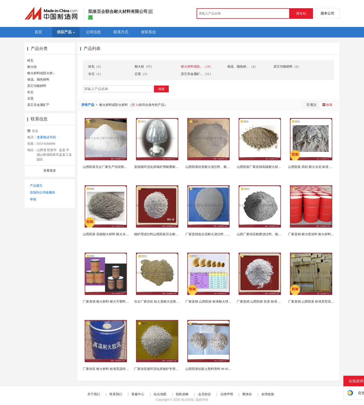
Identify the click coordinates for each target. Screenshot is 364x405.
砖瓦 (30, 60)
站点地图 (160, 394)
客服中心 (137, 394)
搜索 (161, 89)
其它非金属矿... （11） (197, 74)
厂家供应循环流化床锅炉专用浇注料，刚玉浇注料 (169, 369)
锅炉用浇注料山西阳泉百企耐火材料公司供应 (166, 234)
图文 (311, 105)
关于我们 (93, 394)
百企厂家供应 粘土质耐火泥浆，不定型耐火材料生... (170, 301)
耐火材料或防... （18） (197, 66)
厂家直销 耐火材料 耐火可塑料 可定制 (109, 301)
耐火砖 (32, 67)
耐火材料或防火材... (41, 73)
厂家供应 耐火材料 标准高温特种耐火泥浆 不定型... (118, 369)
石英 (30, 98)
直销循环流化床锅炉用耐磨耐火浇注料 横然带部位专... (172, 167)
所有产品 (88, 105)
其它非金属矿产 (38, 105)
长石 (30, 92)
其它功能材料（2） (287, 66)
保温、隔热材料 (38, 79)
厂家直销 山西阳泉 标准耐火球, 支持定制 (214, 301)
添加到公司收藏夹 (42, 192)
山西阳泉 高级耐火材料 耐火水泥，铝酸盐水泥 (115, 234)
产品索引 (36, 185)
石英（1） (142, 74)
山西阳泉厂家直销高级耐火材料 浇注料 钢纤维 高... (272, 167)
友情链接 (267, 394)
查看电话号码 (46, 137)
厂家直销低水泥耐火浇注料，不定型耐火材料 (217, 234)
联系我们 (116, 394)
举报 (33, 199)
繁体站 (247, 394)
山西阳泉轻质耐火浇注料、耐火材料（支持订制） (220, 167)
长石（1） (95, 74)
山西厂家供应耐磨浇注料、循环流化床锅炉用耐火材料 (275, 234)
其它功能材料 (36, 86)
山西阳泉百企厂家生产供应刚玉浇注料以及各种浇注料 (121, 167)
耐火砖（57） (144, 66)
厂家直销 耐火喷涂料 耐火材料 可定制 (314, 234)
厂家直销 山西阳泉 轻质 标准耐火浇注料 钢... (268, 301)
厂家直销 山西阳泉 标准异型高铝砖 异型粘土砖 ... (322, 301)
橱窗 (327, 105)
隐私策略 (182, 394)
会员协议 (204, 394)
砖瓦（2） (95, 66)
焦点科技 (187, 400)
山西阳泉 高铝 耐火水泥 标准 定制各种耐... (318, 167)
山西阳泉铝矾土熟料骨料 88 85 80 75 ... (212, 369)
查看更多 (49, 170)
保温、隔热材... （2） (242, 66)
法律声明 (226, 394)
